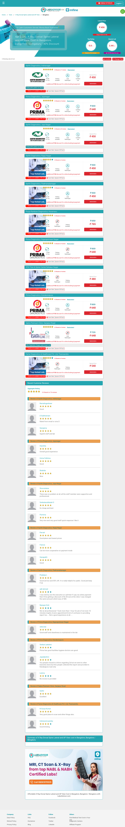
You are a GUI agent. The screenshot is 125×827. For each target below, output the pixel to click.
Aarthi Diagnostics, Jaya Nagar (38, 125)
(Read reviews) (71, 70)
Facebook (52, 817)
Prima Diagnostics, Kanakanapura (39, 295)
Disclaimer (31, 821)
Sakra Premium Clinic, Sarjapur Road (40, 323)
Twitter (51, 821)
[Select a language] (119, 3)
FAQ (29, 817)
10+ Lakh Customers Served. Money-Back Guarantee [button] (37, 27)
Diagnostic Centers (75, 821)
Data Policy (11, 817)
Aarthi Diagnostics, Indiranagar (38, 66)
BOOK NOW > (93, 83)
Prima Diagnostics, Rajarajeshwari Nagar (42, 239)
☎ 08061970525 (105, 3)
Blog (29, 824)
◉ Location (107, 59)
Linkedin (51, 824)
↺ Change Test (118, 59)
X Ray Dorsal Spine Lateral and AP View (27, 15)
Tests (10, 15)
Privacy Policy (11, 824)
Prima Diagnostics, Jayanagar (38, 97)
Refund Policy (11, 821)
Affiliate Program (75, 824)
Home (4, 15)
